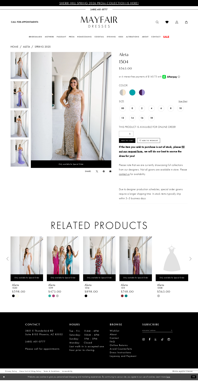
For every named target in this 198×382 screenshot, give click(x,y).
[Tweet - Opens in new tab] (97, 171)
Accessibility (67, 373)
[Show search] (157, 22)
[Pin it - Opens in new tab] (104, 171)
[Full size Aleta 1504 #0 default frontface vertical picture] (71, 110)
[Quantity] (126, 134)
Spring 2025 (43, 46)
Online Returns (119, 347)
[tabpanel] (20, 66)
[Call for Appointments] (24, 22)
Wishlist (114, 332)
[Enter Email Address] (157, 333)
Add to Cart (129, 142)
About (113, 336)
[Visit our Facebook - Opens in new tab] (149, 342)
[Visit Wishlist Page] (167, 22)
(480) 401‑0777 (35, 343)
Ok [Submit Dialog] (193, 378)
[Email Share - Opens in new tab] (110, 171)
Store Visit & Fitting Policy (30, 373)
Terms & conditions (52, 373)
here (168, 378)
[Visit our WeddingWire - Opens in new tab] (168, 342)
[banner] (99, 22)
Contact (114, 340)
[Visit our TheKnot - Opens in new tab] (155, 342)
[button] (177, 22)
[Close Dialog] (4, 378)
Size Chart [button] (181, 101)
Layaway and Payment (123, 358)
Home (15, 46)
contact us (124, 176)
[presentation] (27, 261)
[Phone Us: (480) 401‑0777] (99, 9)
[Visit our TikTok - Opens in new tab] (162, 342)
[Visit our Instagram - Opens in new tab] (143, 342)
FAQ (112, 343)
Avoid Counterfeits (121, 350)
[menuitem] (24, 22)
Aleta (26, 46)
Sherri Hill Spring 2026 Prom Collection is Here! (99, 3)
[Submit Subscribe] (171, 333)
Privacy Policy (11, 373)
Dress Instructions (120, 354)
